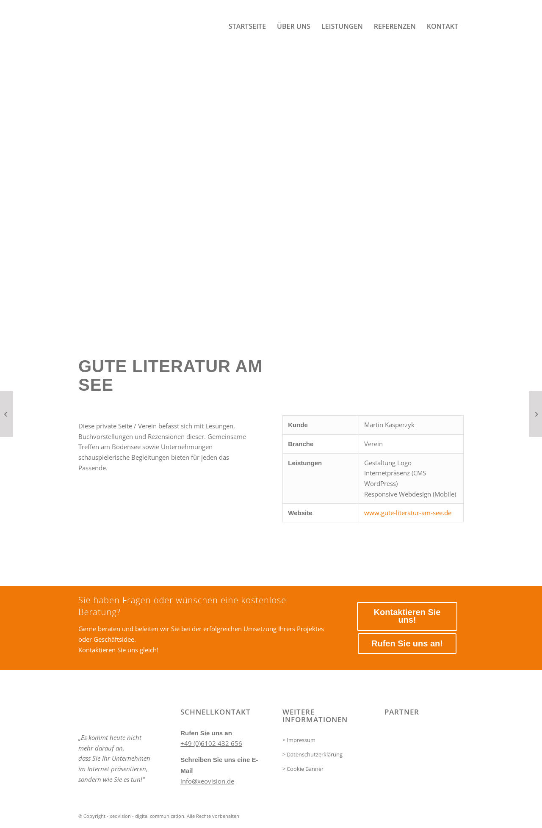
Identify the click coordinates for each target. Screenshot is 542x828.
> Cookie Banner (303, 769)
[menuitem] (247, 26)
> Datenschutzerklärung (312, 754)
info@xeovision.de (207, 781)
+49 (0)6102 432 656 (211, 743)
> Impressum (298, 740)
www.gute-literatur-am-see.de (407, 512)
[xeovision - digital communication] (141, 26)
